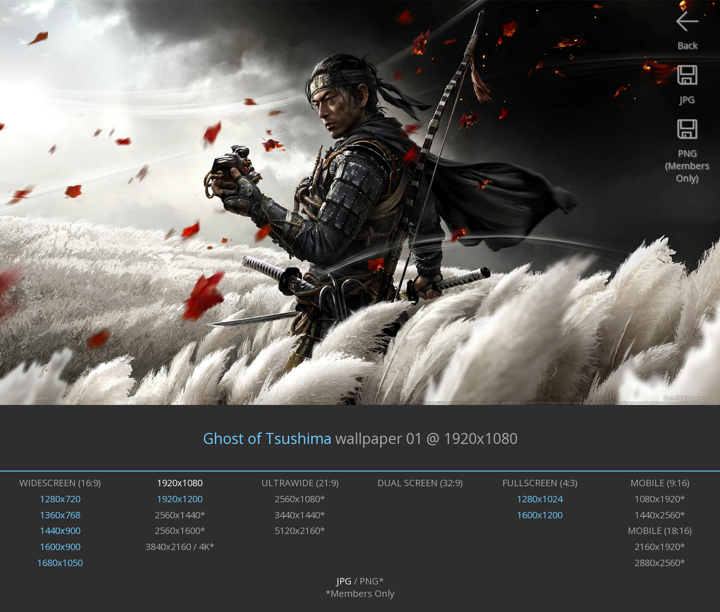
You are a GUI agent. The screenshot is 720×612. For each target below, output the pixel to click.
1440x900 (60, 530)
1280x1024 (539, 499)
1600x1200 (539, 515)
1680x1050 (60, 562)
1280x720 (60, 499)
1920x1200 (179, 499)
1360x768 (60, 515)
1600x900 (60, 546)
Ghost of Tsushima (267, 438)
